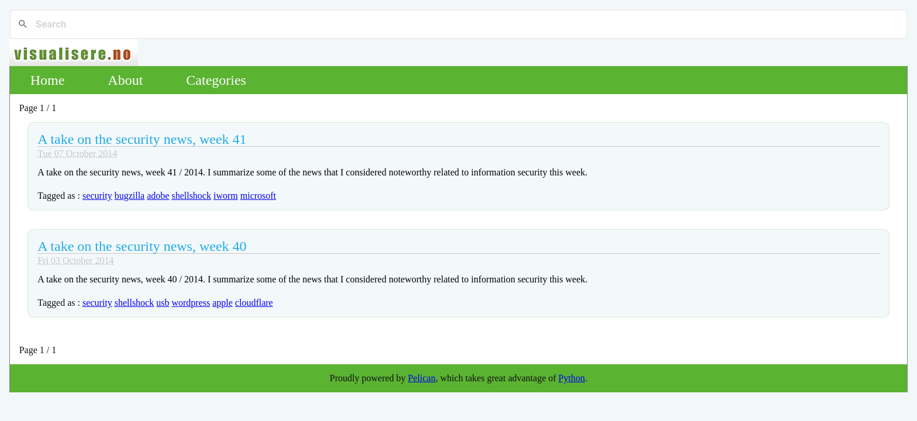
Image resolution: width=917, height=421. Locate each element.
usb (162, 303)
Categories (216, 80)
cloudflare (254, 303)
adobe (158, 196)
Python (572, 378)
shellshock (191, 196)
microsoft (258, 196)
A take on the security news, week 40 (141, 246)
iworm (225, 196)
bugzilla (130, 196)
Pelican (422, 378)
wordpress (190, 303)
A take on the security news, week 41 (141, 139)
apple (222, 303)
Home (47, 80)
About (125, 80)
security (97, 196)
